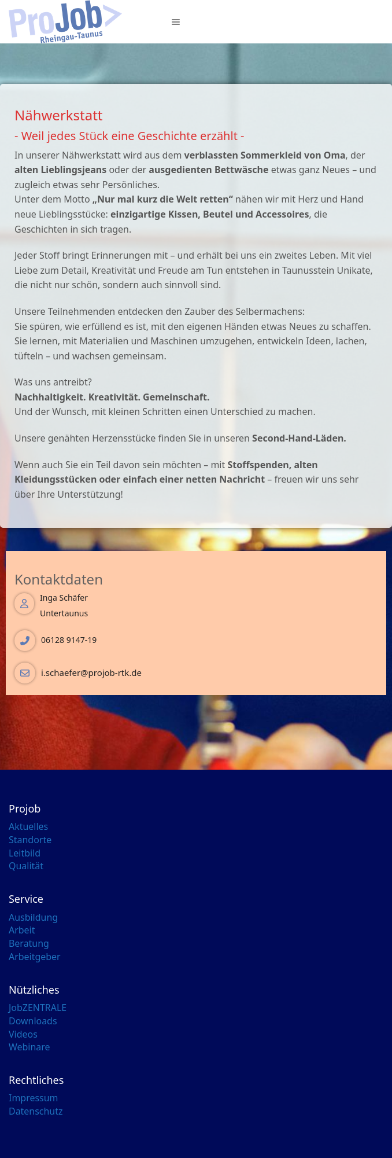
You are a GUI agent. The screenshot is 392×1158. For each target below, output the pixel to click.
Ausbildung (33, 917)
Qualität (26, 865)
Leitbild (24, 853)
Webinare (29, 1047)
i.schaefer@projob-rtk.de (91, 672)
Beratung (29, 943)
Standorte (30, 839)
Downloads (33, 1020)
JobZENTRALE (37, 1007)
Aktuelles (28, 826)
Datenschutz (36, 1111)
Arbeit (22, 930)
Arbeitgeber (35, 956)
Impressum (33, 1097)
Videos (23, 1034)
